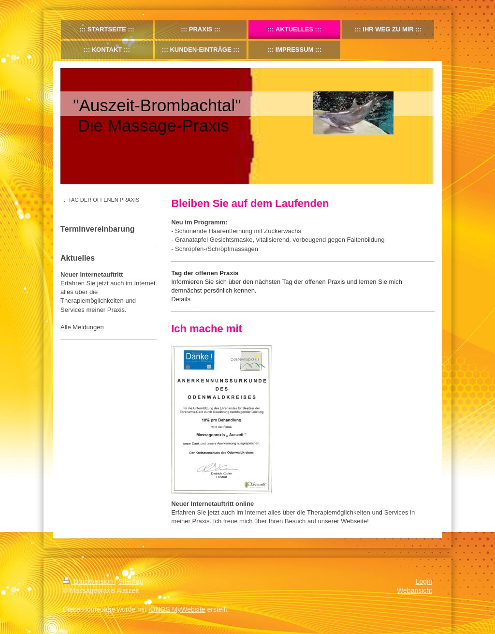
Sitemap (130, 581)
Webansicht (414, 590)
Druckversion (89, 581)
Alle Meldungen (82, 327)
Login (424, 581)
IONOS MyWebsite (176, 609)
